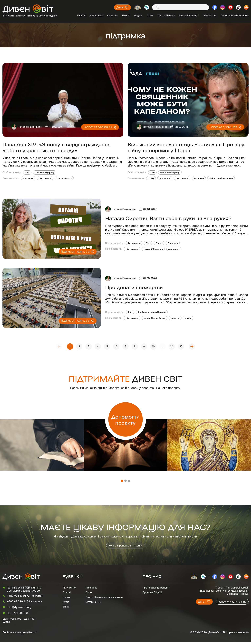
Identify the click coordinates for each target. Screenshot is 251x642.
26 (171, 346)
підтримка (45, 178)
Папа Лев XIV (64, 178)
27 (181, 346)
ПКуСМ (81, 15)
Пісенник (91, 587)
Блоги (125, 15)
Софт (150, 15)
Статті (112, 15)
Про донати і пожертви (134, 287)
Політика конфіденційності (19, 632)
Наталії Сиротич (153, 249)
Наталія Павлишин (30, 126)
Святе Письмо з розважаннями (104, 597)
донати (175, 318)
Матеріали (210, 15)
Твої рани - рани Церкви (152, 312)
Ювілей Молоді (189, 15)
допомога (164, 178)
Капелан (199, 178)
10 (153, 346)
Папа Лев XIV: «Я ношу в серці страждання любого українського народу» (56, 147)
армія (188, 318)
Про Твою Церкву (44, 172)
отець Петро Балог (154, 318)
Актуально (96, 15)
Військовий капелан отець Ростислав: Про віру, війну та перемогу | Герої (187, 147)
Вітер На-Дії (93, 601)
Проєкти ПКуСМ (152, 592)
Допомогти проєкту (125, 419)
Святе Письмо (166, 15)
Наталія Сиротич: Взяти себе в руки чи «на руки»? (168, 218)
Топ (27, 172)
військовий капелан (221, 178)
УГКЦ (151, 178)
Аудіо (66, 601)
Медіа (138, 15)
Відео (159, 243)
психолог (173, 249)
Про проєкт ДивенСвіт (156, 587)
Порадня (173, 243)
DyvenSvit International (235, 15)
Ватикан (28, 178)
